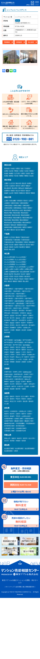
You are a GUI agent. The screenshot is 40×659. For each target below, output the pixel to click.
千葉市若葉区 (19, 242)
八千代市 (12, 237)
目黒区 (6, 175)
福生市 (28, 190)
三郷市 (6, 269)
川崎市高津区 (8, 208)
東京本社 (20, 477)
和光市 (6, 274)
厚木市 (25, 200)
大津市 (6, 396)
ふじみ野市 (30, 266)
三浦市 (6, 200)
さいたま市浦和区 (9, 264)
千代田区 (27, 168)
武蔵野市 (7, 190)
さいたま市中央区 (9, 257)
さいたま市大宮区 (20, 259)
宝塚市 (18, 352)
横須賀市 (7, 225)
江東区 (23, 173)
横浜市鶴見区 (27, 222)
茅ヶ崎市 (7, 229)
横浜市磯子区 (17, 217)
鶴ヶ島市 (26, 281)
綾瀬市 (30, 227)
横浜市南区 (27, 210)
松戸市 (28, 244)
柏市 (32, 244)
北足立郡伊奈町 (24, 271)
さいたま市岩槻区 (9, 262)
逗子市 (18, 229)
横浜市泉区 (7, 215)
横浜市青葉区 (17, 222)
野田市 (6, 249)
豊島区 (26, 175)
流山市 (6, 247)
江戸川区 (17, 173)
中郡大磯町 (12, 200)
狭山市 (16, 279)
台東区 (6, 171)
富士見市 (17, 274)
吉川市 (32, 271)
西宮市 (23, 347)
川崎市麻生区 (17, 208)
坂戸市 (11, 274)
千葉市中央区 (25, 237)
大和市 (31, 200)
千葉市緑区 (16, 239)
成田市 (16, 244)
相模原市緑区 (17, 227)
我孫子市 (22, 244)
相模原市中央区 (22, 225)
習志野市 (22, 247)
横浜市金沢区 (8, 222)
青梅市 (33, 193)
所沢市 (16, 276)
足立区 (31, 175)
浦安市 (11, 247)
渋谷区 (28, 173)
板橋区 (11, 173)
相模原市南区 (8, 227)
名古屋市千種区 (9, 448)
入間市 (21, 269)
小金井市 (12, 185)
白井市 (16, 247)
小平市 (6, 185)
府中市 (18, 185)
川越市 (28, 274)
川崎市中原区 (15, 203)
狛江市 (18, 190)
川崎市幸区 (26, 205)
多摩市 (29, 183)
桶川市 (11, 279)
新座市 (21, 276)
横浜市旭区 (16, 212)
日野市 (23, 185)
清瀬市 (13, 190)
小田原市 (7, 203)
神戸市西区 (26, 345)
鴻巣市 (20, 281)
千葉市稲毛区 (8, 239)
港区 (32, 173)
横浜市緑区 (7, 220)
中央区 (13, 168)
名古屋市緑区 (8, 451)
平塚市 (25, 208)
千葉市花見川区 (9, 242)
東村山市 (21, 188)
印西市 (26, 242)
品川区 (11, 171)
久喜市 (16, 269)
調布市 (28, 193)
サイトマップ (10, 587)
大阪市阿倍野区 (19, 301)
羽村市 (16, 193)
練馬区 (11, 175)
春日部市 (27, 276)
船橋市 (28, 247)
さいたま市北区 (21, 257)
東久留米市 (7, 188)
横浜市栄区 (24, 212)
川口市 (23, 274)
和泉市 (12, 322)
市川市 (11, 244)
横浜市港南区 (25, 215)
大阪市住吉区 (29, 301)
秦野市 (25, 227)
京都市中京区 (8, 374)
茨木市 (18, 318)
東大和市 (14, 188)
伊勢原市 (20, 200)
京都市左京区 (27, 372)
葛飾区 (21, 175)
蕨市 (5, 281)
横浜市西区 (15, 220)
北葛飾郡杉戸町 (14, 271)
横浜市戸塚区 (8, 212)
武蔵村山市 (28, 188)
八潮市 (6, 271)
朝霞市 (6, 279)
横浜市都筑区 (24, 220)
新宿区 (31, 171)
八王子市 (12, 183)
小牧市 (16, 451)
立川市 (11, 193)
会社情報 (18, 587)
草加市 (26, 279)
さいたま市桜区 (21, 262)
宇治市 (18, 381)
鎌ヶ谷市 (12, 249)
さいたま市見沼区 (20, 266)
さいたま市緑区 (21, 264)
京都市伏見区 (27, 376)
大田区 (21, 171)
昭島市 (28, 185)
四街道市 (31, 242)
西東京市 (22, 193)
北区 (22, 168)
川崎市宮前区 (8, 205)
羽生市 (21, 279)
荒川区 (16, 175)
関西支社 (20, 485)
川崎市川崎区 (17, 205)
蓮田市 (31, 279)
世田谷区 (7, 168)
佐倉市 (6, 237)
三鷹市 (6, 183)
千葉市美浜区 (25, 239)
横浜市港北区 (16, 215)
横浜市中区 (7, 210)
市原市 (6, 244)
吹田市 (12, 315)
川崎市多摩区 (24, 203)
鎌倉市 (23, 229)
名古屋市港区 (19, 448)
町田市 (23, 190)
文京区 (26, 171)
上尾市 (11, 269)
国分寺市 (18, 183)
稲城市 (6, 193)
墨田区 (16, 171)
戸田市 (11, 276)
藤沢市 (13, 229)
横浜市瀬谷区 (8, 217)
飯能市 (15, 281)
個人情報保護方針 (28, 587)
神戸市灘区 (17, 340)
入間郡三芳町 (28, 269)
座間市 (30, 208)
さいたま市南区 (9, 259)
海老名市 (13, 225)
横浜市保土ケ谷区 (17, 210)
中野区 (18, 168)
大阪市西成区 (20, 303)
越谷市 (10, 281)
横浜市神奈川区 (27, 217)
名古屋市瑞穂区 (29, 448)
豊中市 (29, 313)
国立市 (24, 183)
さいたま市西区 (9, 266)
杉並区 (6, 173)
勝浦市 (18, 237)
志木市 (6, 276)
